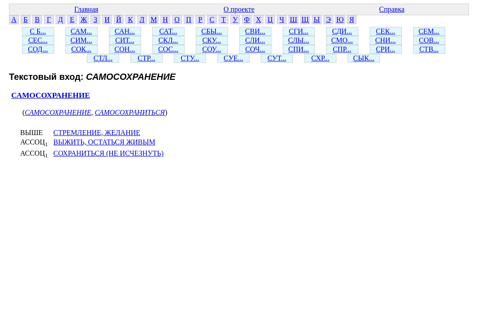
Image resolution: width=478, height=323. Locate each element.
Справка (392, 9)
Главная (86, 9)
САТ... (168, 31)
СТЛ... (103, 58)
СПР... (342, 49)
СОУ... (211, 49)
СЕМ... (428, 31)
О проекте (239, 9)
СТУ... (190, 58)
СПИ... (299, 49)
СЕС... (37, 40)
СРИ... (385, 49)
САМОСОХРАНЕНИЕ (50, 95)
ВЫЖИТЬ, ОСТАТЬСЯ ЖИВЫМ (104, 142)
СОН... (125, 49)
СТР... (146, 58)
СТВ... (429, 49)
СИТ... (124, 40)
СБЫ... (212, 31)
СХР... (320, 58)
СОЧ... (255, 49)
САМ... (81, 31)
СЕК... (385, 31)
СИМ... (81, 40)
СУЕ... (233, 58)
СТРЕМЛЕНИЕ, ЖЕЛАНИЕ (96, 132)
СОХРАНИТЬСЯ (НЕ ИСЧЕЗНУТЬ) (108, 153)
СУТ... (276, 58)
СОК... (81, 49)
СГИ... (298, 31)
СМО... (342, 40)
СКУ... (211, 40)
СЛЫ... (298, 40)
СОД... (37, 49)
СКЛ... (168, 40)
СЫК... (363, 58)
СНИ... (385, 40)
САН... (125, 31)
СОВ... (429, 40)
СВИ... (255, 31)
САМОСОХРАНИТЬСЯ (130, 112)
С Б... (38, 31)
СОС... (168, 49)
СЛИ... (255, 40)
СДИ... (342, 31)
